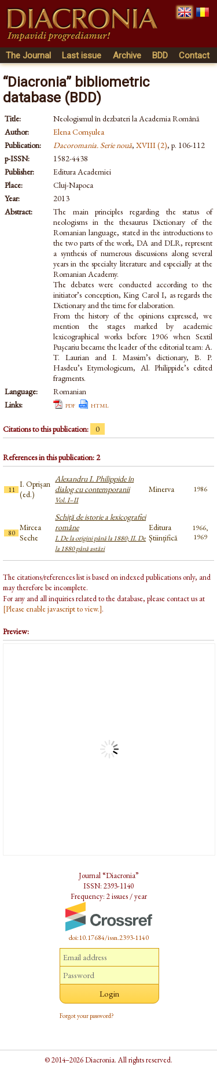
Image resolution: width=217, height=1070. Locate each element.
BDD (160, 55)
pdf (70, 404)
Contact (194, 55)
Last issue (81, 55)
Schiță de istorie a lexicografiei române (100, 532)
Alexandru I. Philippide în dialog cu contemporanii (94, 489)
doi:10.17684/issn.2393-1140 (109, 937)
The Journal (28, 55)
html (100, 404)
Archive (127, 55)
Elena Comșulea (78, 132)
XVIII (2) (151, 145)
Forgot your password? (87, 1016)
